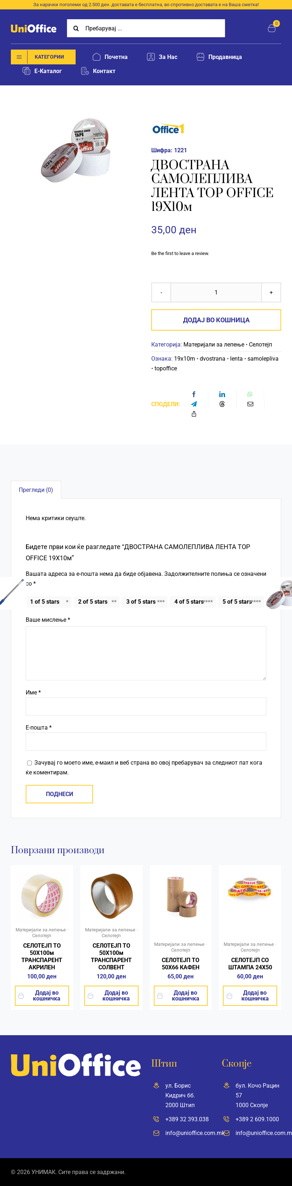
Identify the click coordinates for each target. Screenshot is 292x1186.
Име (33, 692)
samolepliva (263, 358)
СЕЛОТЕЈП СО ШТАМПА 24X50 (250, 964)
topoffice (166, 368)
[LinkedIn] (222, 394)
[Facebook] (193, 394)
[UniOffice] (33, 27)
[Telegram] (193, 404)
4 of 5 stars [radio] (189, 601)
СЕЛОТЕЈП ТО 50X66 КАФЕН (180, 964)
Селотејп (260, 344)
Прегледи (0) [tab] (36, 489)
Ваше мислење (48, 619)
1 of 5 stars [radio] (44, 601)
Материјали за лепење (213, 344)
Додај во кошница (216, 320)
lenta (236, 358)
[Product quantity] (216, 292)
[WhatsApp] (250, 394)
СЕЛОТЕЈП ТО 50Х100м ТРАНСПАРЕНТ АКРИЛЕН (41, 956)
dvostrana (212, 358)
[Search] (76, 28)
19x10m (184, 358)
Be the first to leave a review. (180, 253)
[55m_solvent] (111, 871)
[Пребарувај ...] (146, 28)
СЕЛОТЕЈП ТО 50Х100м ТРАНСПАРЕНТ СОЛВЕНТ (111, 956)
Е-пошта (39, 727)
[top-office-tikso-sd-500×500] (42, 871)
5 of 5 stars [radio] (237, 601)
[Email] (250, 404)
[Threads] (222, 404)
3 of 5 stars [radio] (141, 601)
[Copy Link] (193, 414)
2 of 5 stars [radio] (92, 601)
